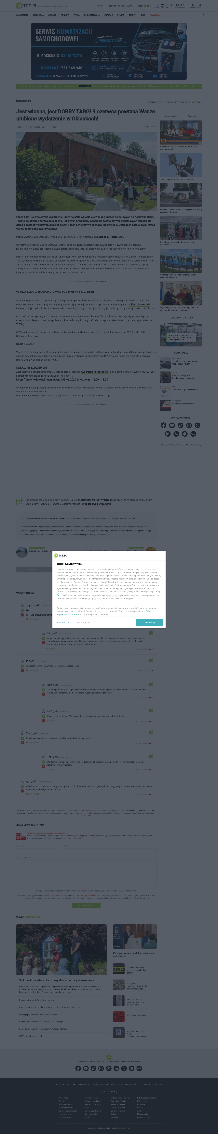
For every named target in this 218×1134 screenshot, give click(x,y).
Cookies (74, 614)
